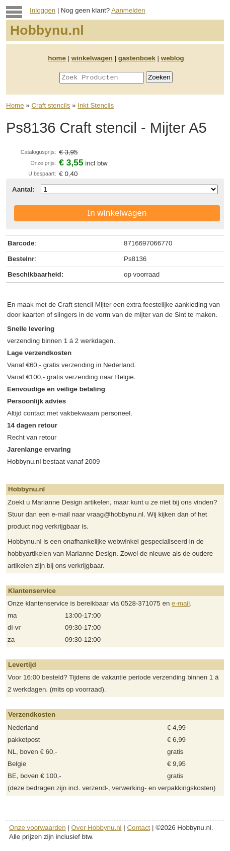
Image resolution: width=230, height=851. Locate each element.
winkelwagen (92, 58)
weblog (172, 58)
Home (15, 105)
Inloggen (42, 10)
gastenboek (137, 58)
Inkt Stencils (96, 105)
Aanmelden (128, 10)
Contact (138, 827)
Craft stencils (50, 105)
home (57, 58)
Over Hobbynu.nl (96, 827)
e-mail (181, 603)
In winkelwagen (116, 212)
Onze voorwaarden (37, 827)
